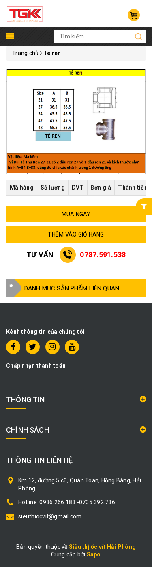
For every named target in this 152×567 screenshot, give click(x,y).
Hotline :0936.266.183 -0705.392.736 (66, 502)
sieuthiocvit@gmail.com (50, 516)
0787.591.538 (103, 254)
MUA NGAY (76, 214)
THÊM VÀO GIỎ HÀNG (76, 234)
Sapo (94, 554)
